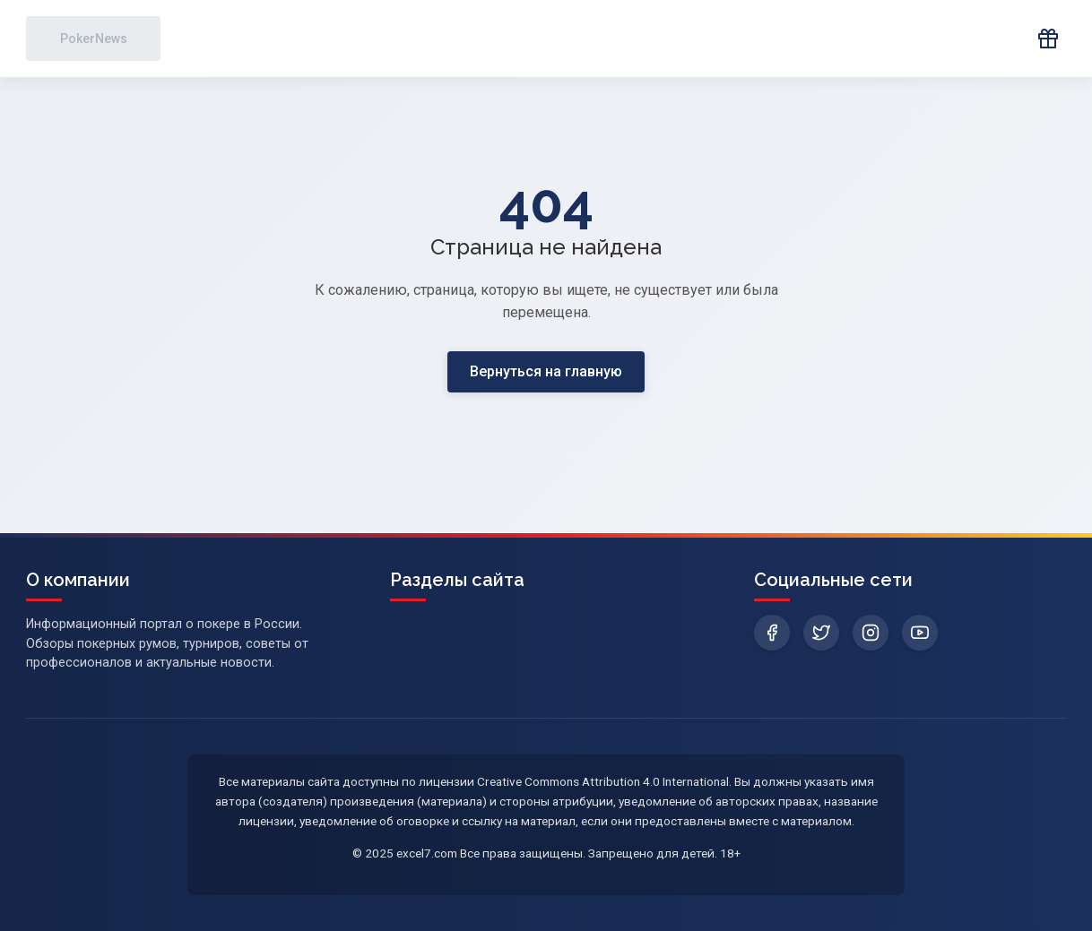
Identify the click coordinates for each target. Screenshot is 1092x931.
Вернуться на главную (546, 371)
